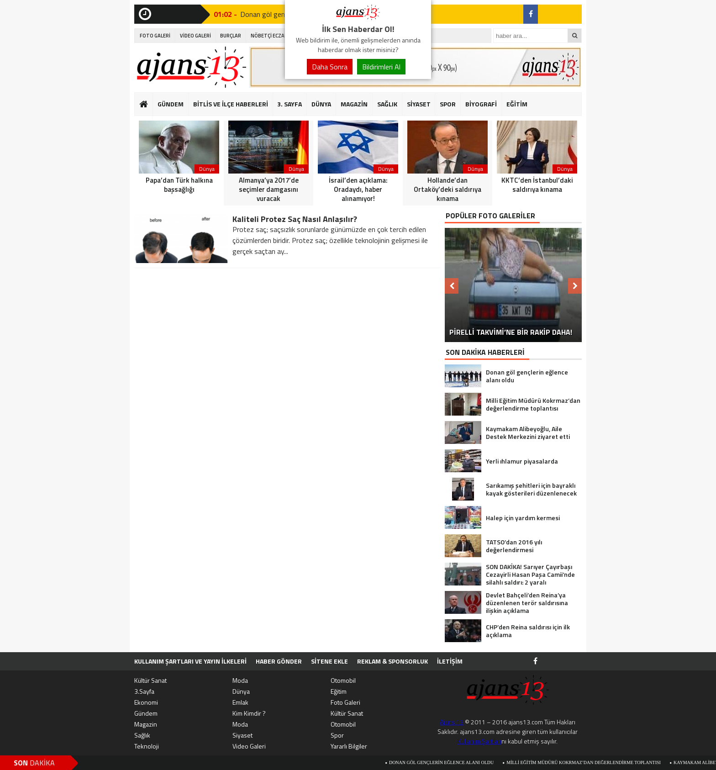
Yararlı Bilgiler (349, 746)
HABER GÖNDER (279, 661)
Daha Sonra (329, 66)
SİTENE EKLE (329, 661)
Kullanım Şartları (479, 741)
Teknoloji (146, 746)
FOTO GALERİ (155, 35)
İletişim (450, 661)
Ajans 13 (451, 722)
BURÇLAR (230, 35)
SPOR (448, 104)
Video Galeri (249, 746)
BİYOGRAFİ (481, 104)
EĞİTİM (516, 104)
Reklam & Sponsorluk (392, 661)
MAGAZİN (354, 104)
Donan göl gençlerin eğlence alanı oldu (446, 762)
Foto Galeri (345, 702)
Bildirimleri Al (381, 66)
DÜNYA (321, 104)
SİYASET (419, 104)
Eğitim (339, 691)
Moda (240, 680)
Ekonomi (146, 702)
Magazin (145, 724)
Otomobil (343, 680)
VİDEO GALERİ (195, 35)
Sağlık (142, 735)
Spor (337, 735)
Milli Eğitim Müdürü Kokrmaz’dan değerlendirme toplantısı (589, 762)
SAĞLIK (387, 104)
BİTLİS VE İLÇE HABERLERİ (230, 104)
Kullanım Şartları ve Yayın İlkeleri (190, 661)
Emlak (240, 702)
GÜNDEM (171, 104)
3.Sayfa (144, 691)
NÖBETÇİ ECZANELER (275, 35)
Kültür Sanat (150, 680)
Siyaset (242, 735)
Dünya (241, 691)
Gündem (146, 713)
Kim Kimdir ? (249, 713)
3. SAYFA (289, 104)
